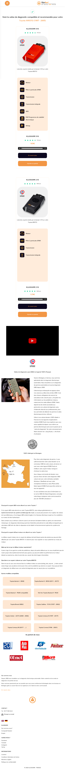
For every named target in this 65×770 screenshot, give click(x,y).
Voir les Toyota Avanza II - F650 (48, 593)
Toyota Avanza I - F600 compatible (17, 593)
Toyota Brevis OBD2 (16, 604)
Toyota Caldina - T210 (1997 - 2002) (48, 604)
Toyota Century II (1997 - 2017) (48, 616)
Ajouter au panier (32, 314)
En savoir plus (32, 306)
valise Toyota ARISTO (17, 539)
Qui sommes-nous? (6, 728)
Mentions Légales (6, 759)
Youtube (3, 742)
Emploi (3, 733)
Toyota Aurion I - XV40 (17, 581)
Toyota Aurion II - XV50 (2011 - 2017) (48, 581)
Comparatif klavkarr (6, 731)
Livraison (3, 754)
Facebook (4, 740)
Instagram (4, 745)
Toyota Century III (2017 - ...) (17, 627)
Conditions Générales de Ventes (10, 757)
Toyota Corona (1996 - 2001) (48, 627)
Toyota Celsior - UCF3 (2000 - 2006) (17, 616)
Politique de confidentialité (8, 762)
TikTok (3, 747)
